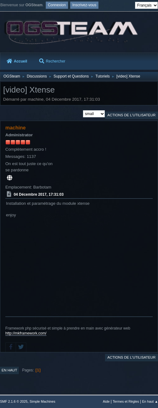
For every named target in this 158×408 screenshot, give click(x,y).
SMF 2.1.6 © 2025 (14, 401)
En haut (9, 370)
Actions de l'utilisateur (131, 115)
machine (15, 127)
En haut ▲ (150, 401)
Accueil (17, 61)
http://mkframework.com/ (25, 333)
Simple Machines (42, 401)
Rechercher (52, 61)
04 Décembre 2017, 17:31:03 (39, 194)
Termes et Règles (126, 401)
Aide (106, 401)
